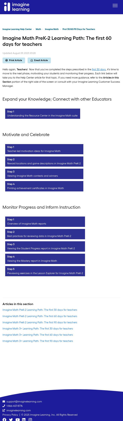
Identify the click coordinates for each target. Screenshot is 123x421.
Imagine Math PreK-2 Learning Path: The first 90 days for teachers (40, 322)
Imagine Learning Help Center (17, 29)
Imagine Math (52, 29)
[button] (115, 5)
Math (38, 29)
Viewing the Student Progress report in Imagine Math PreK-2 (41, 248)
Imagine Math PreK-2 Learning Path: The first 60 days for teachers (40, 316)
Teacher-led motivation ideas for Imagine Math (34, 151)
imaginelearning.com (19, 410)
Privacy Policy (10, 414)
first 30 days (99, 69)
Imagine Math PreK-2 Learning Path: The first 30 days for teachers (40, 309)
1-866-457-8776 (15, 405)
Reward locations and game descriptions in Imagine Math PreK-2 (44, 163)
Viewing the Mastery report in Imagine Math (32, 260)
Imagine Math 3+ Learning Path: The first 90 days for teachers (38, 341)
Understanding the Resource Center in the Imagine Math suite (42, 115)
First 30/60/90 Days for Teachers (79, 29)
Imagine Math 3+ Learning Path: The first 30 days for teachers (38, 328)
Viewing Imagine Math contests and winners (32, 175)
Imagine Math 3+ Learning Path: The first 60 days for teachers (38, 334)
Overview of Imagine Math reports (26, 223)
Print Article (14, 60)
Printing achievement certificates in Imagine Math (35, 188)
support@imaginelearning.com (24, 401)
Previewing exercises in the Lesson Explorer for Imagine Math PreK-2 (45, 273)
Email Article (39, 60)
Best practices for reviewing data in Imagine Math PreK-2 (39, 236)
